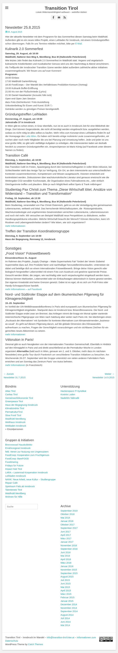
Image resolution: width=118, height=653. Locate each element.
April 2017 (66, 535)
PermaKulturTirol (13, 411)
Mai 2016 (65, 555)
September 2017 (69, 528)
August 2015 (67, 576)
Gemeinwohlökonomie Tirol (19, 398)
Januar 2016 (67, 566)
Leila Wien (31, 136)
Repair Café (11, 482)
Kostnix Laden (68, 394)
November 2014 (69, 608)
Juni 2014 (66, 621)
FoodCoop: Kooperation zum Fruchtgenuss (27, 455)
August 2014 (67, 615)
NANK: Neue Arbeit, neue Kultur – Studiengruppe (30, 479)
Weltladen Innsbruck (15, 425)
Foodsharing (11, 462)
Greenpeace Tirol (14, 401)
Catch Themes (35, 644)
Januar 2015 (67, 601)
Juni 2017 (66, 531)
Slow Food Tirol (13, 415)
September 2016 (69, 548)
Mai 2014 (65, 625)
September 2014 (69, 611)
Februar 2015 (67, 597)
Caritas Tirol (11, 394)
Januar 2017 (67, 542)
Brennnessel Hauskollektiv (18, 444)
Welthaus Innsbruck (15, 422)
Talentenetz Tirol (13, 489)
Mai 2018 (65, 517)
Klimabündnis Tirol (14, 408)
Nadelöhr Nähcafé (70, 398)
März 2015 (66, 594)
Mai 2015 (65, 587)
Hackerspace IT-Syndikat (73, 391)
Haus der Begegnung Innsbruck (21, 405)
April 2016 (66, 559)
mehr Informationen (15, 226)
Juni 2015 (66, 583)
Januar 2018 (67, 521)
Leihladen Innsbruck (15, 476)
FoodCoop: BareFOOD (17, 458)
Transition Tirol (61, 8)
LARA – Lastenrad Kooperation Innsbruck (26, 472)
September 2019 (69, 510)
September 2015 (69, 573)
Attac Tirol (10, 391)
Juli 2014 (65, 618)
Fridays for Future (14, 465)
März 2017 (66, 538)
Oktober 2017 (68, 524)
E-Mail (78, 43)
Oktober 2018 (68, 514)
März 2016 (66, 562)
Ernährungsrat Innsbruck (17, 448)
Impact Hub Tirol (13, 469)
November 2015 (69, 569)
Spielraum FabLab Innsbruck (20, 486)
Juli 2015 (65, 580)
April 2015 (66, 590)
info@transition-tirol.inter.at (60, 637)
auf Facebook (35, 289)
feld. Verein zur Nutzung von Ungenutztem (27, 451)
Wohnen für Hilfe (13, 496)
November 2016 (69, 545)
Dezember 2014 (69, 604)
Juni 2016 (66, 552)
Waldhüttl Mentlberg (15, 418)
